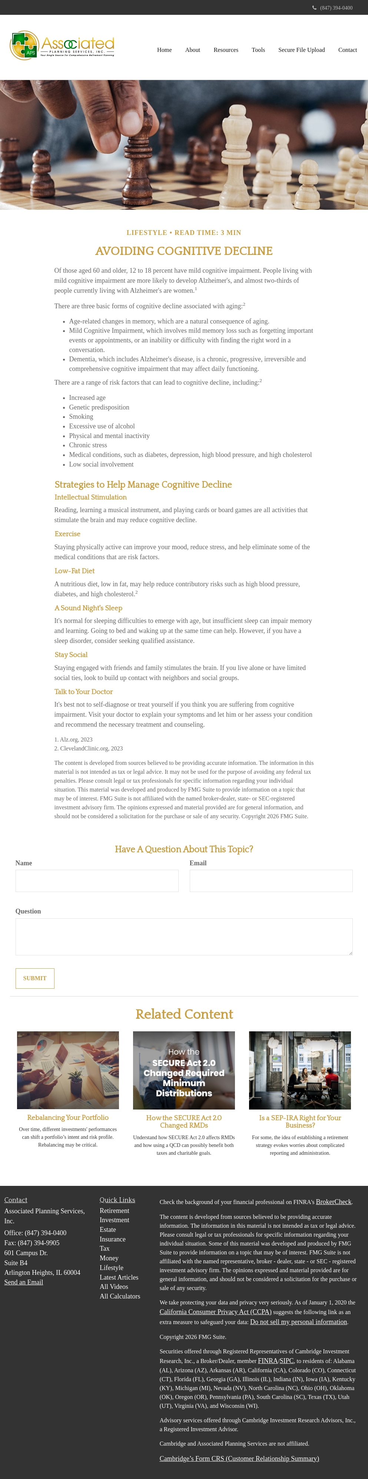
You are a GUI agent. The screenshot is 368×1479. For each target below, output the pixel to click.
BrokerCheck (334, 1202)
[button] (193, 47)
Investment (114, 1220)
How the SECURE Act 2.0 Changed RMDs (184, 1122)
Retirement (114, 1210)
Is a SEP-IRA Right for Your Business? (300, 1122)
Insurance (113, 1239)
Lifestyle (111, 1267)
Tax (105, 1248)
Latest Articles (119, 1277)
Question (28, 911)
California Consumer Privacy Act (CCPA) (216, 1312)
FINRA (268, 1360)
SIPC (287, 1360)
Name (24, 863)
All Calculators (120, 1296)
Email (198, 863)
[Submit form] (35, 978)
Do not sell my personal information (298, 1322)
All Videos (114, 1286)
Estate (108, 1229)
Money (109, 1258)
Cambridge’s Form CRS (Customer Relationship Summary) (239, 1458)
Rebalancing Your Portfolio (68, 1118)
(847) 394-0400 (332, 8)
